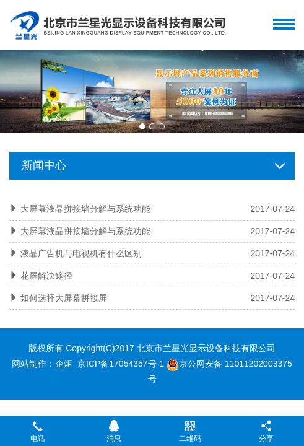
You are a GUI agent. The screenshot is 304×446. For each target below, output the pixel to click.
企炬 (63, 364)
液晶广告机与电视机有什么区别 (81, 253)
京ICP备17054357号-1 (120, 364)
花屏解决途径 (46, 276)
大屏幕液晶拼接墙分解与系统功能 (85, 209)
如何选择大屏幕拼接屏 (63, 298)
